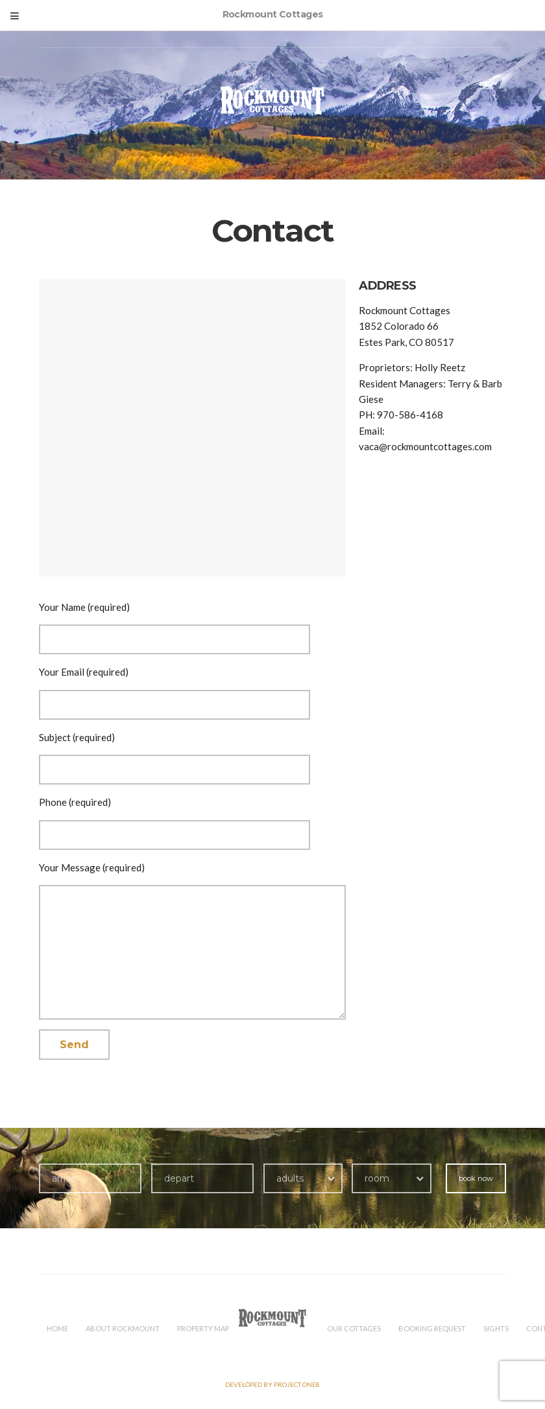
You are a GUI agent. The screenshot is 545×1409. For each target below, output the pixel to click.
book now (476, 1178)
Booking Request (432, 1328)
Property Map (203, 1328)
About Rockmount (123, 1328)
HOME (57, 1328)
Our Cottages (354, 1328)
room (377, 1178)
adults (290, 1178)
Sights (496, 1328)
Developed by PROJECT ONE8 (272, 1384)
